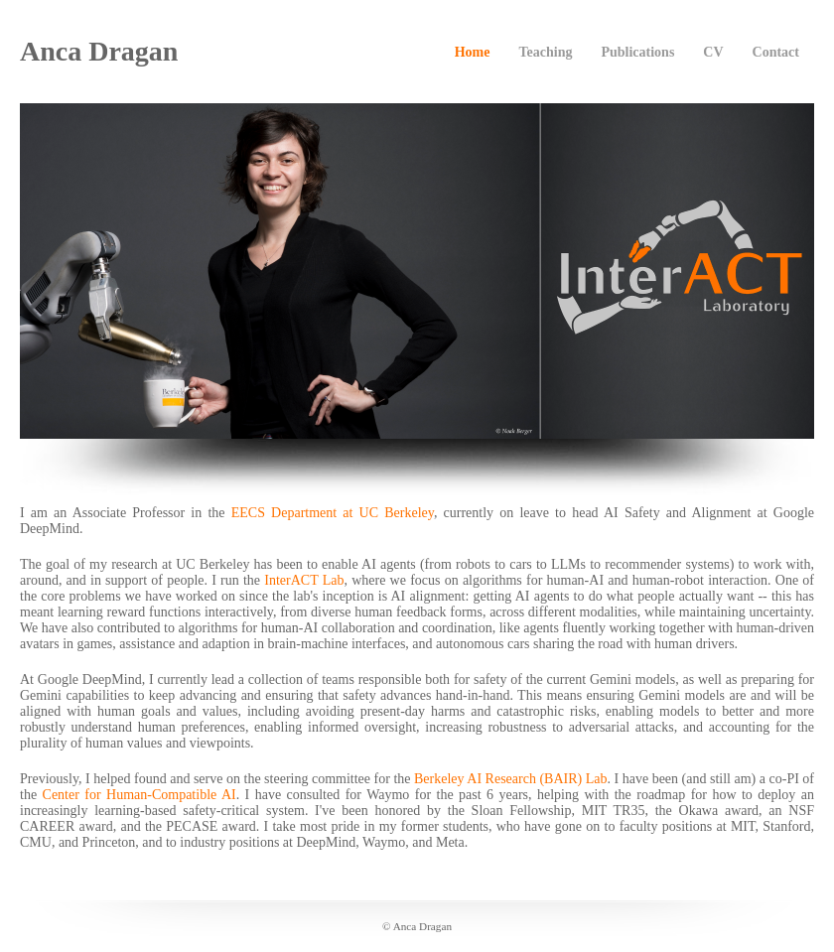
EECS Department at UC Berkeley (332, 512)
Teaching (545, 52)
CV (713, 52)
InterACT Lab (304, 580)
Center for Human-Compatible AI (139, 794)
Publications (637, 52)
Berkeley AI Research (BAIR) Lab (510, 778)
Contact (776, 52)
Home (472, 52)
